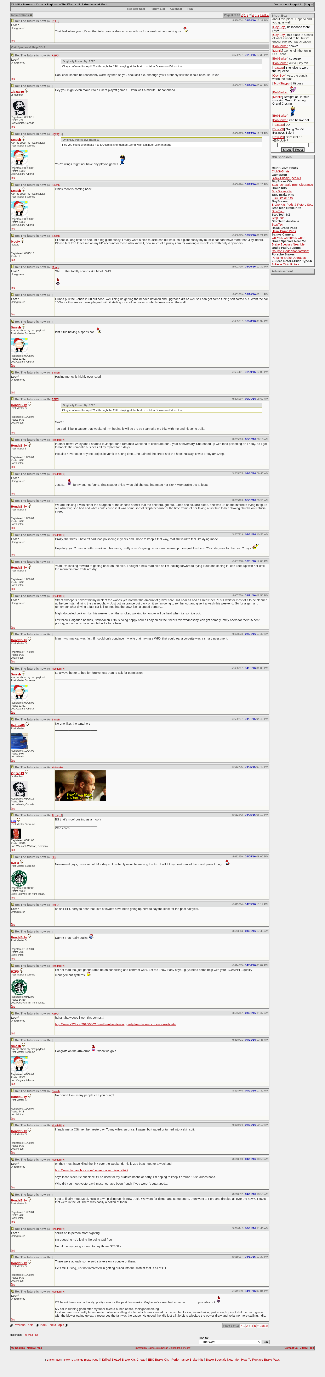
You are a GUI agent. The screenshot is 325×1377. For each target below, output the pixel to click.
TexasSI (278, 67)
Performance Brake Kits (187, 1359)
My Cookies (18, 1347)
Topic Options (21, 15)
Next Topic (57, 1325)
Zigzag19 (17, 91)
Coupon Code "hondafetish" (290, 251)
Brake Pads (54, 1359)
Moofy (15, 241)
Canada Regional (47, 4)
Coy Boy (279, 27)
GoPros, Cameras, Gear (288, 237)
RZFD (55, 21)
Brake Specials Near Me (288, 244)
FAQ (190, 8)
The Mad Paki (30, 1334)
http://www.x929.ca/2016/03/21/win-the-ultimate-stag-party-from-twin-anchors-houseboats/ (115, 1024)
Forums (28, 4)
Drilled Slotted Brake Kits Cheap (123, 1359)
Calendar (176, 8)
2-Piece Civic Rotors (285, 264)
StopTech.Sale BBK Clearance (292, 184)
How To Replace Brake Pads (260, 1359)
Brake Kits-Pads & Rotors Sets (292, 204)
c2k (54, 857)
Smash (16, 139)
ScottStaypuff (282, 83)
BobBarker (280, 46)
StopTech (278, 211)
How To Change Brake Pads (81, 1359)
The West (68, 4)
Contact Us (291, 1347)
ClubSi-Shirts (281, 171)
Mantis (277, 50)
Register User (136, 8)
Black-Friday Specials (286, 178)
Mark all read (34, 1347)
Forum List (158, 8)
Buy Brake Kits (282, 191)
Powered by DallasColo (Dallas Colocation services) (162, 1347)
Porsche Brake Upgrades (289, 257)
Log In (309, 4)
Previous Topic (23, 1325)
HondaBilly (19, 405)
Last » (264, 15)
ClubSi (15, 4)
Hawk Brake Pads (284, 231)
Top (13, 40)
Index (44, 1325)
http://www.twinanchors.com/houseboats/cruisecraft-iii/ (91, 1170)
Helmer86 (18, 725)
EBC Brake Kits (282, 198)
